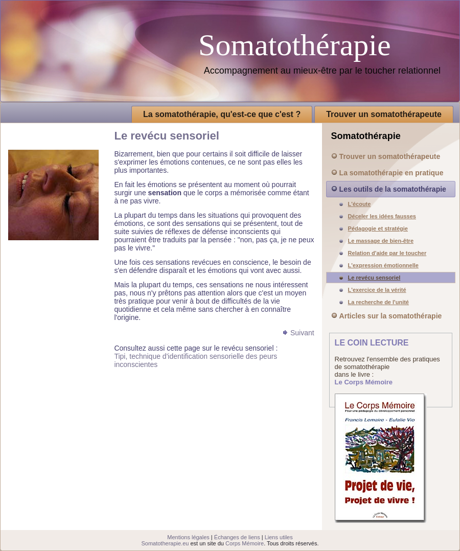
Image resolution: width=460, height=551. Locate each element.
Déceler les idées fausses (382, 216)
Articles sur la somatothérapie (390, 316)
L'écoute (359, 204)
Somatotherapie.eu (165, 543)
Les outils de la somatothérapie (392, 189)
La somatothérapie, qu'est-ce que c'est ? (222, 114)
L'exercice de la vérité (377, 290)
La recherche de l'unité (378, 302)
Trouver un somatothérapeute (384, 114)
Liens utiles (279, 537)
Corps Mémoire (244, 543)
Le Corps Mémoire (364, 382)
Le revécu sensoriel (374, 277)
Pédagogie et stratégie (378, 228)
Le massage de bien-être (380, 241)
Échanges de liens (237, 537)
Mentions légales (188, 537)
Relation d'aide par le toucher (387, 253)
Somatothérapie (294, 45)
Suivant (302, 333)
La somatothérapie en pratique (391, 173)
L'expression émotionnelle (383, 265)
